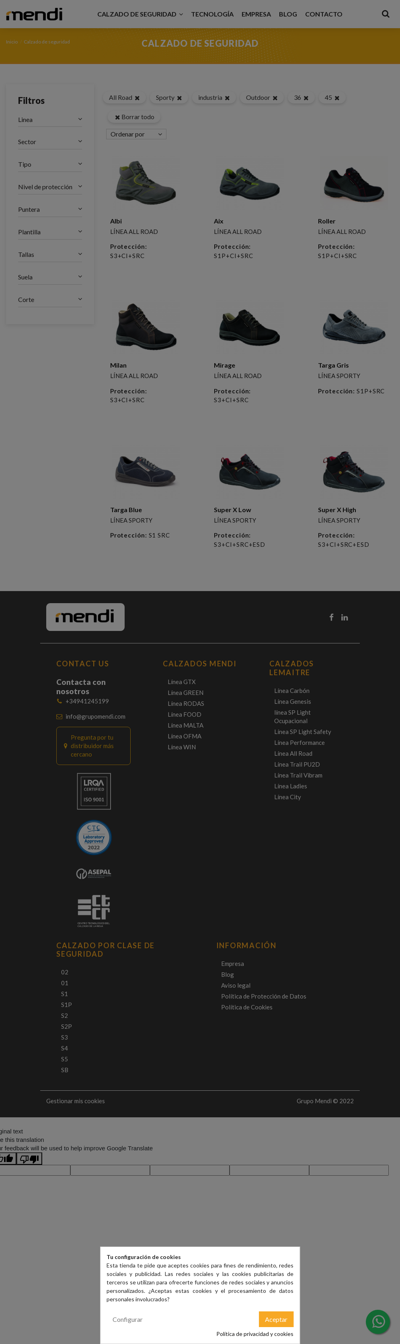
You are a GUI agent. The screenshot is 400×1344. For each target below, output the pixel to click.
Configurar (128, 1319)
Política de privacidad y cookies (254, 1333)
